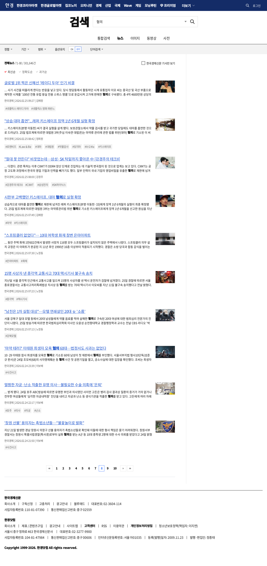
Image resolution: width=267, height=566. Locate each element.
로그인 (257, 6)
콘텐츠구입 (36, 526)
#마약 (8, 223)
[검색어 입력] (140, 21)
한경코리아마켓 (27, 5)
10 (115, 468)
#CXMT (29, 185)
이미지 (135, 38)
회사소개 (9, 503)
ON (71, 49)
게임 (138, 5)
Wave (128, 5)
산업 (108, 5)
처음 (49, 468)
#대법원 (49, 147)
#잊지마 (76, 147)
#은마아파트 (11, 261)
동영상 (151, 38)
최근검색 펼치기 (182, 21)
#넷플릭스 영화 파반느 (42, 109)
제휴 (24, 526)
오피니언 (86, 5)
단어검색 (95, 49)
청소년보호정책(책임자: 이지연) (178, 526)
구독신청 (27, 503)
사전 (166, 38)
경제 (99, 5)
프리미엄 (170, 5)
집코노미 (71, 5)
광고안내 (61, 503)
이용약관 (118, 526)
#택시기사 (21, 299)
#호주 (8, 411)
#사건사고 (10, 372)
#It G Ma (89, 147)
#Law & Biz (25, 147)
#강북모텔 (10, 336)
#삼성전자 (42, 185)
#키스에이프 (104, 147)
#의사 (17, 411)
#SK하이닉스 (59, 185)
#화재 (24, 261)
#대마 (38, 147)
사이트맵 (72, 526)
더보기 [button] (186, 5)
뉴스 (120, 38)
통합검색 (103, 38)
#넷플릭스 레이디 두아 (17, 109)
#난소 (37, 411)
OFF (78, 49)
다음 (123, 468)
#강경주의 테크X (14, 185)
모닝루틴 (150, 5)
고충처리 (44, 503)
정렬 (6, 49)
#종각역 (9, 299)
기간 (23, 49)
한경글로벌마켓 (51, 5)
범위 (40, 49)
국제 (117, 5)
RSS (104, 526)
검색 (79, 22)
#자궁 (27, 411)
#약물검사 (63, 147)
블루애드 (79, 503)
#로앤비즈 (10, 147)
